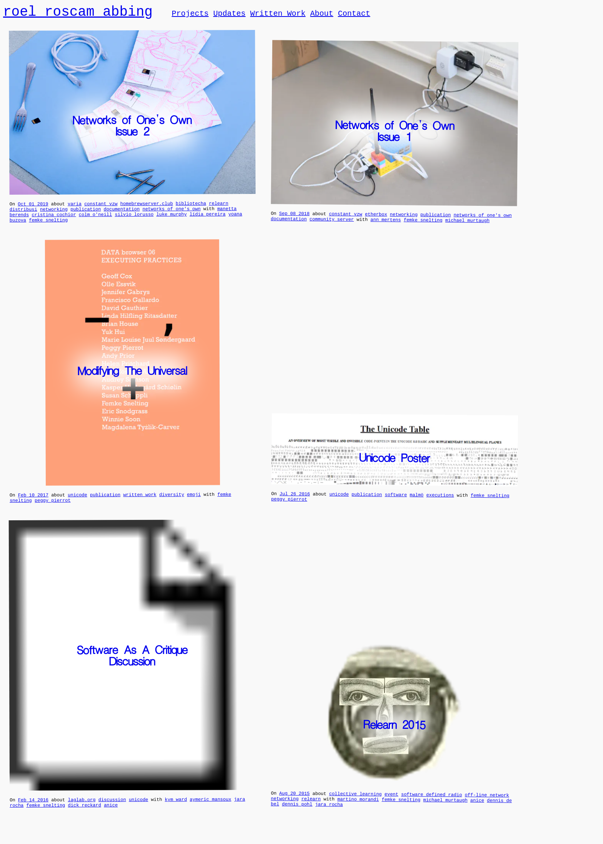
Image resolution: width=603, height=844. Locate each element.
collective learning (355, 802)
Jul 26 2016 (294, 501)
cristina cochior (54, 220)
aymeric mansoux (210, 809)
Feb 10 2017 (33, 502)
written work (139, 502)
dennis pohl (297, 814)
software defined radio (431, 802)
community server (331, 225)
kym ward (176, 809)
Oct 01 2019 (33, 207)
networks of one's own (171, 212)
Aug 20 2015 (294, 801)
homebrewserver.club (146, 206)
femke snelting (48, 226)
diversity (171, 502)
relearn (218, 206)
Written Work (277, 15)
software (396, 502)
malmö (416, 502)
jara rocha (329, 815)
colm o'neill (95, 219)
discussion (112, 809)
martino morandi (358, 809)
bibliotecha (191, 206)
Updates (229, 15)
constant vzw (100, 206)
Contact (354, 15)
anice (111, 816)
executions (440, 502)
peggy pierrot (53, 509)
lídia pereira (208, 219)
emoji (194, 501)
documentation (122, 213)
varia (75, 206)
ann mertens (385, 225)
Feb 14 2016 (33, 809)
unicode (77, 502)
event (391, 802)
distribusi (23, 213)
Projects (190, 15)
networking (54, 213)
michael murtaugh (467, 226)
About (321, 15)
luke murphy (171, 219)
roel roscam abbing (78, 12)
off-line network (487, 803)
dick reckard (84, 816)
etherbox (376, 219)
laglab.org (81, 809)
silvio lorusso (134, 219)
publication (85, 213)
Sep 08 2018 (294, 218)
